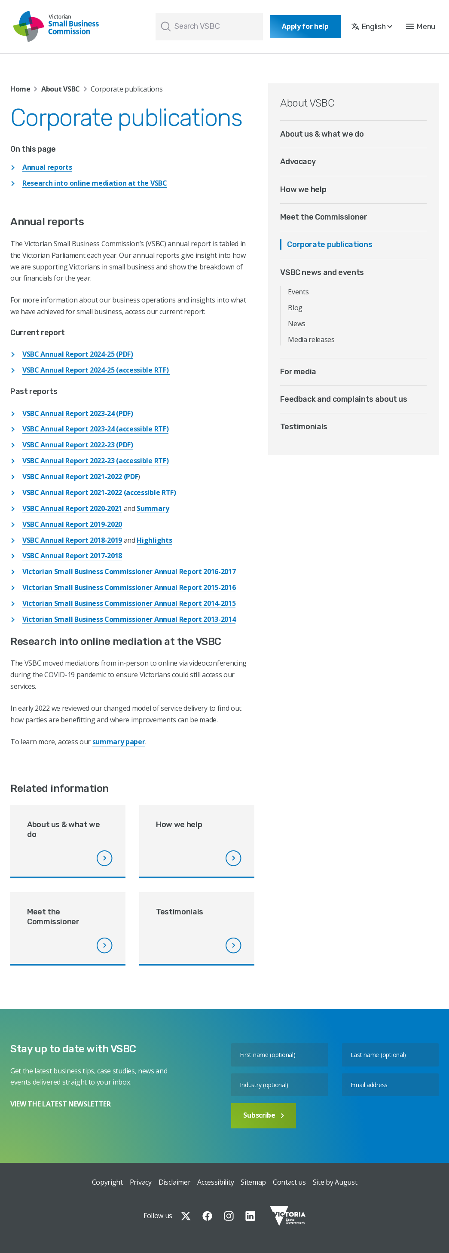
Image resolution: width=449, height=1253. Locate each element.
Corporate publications (329, 244)
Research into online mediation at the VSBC (94, 183)
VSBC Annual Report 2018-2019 (72, 540)
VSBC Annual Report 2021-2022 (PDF (80, 476)
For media (298, 371)
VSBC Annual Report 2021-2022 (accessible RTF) (99, 492)
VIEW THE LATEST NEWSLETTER (60, 1104)
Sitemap (253, 1182)
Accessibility (215, 1182)
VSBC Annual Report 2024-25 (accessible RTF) (96, 370)
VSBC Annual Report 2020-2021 (72, 508)
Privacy (141, 1182)
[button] (421, 27)
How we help (303, 189)
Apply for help (305, 26)
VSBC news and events (322, 272)
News (296, 323)
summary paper (118, 741)
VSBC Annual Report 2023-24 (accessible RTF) (95, 429)
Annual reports (47, 167)
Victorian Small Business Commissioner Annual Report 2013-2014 (128, 619)
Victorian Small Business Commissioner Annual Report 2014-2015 (128, 603)
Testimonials (303, 426)
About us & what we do (321, 134)
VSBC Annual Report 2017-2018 (72, 555)
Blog (295, 307)
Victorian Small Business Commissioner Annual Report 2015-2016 (128, 587)
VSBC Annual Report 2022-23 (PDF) (77, 444)
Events (298, 291)
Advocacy (297, 161)
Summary (153, 508)
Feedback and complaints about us (343, 399)
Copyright (107, 1182)
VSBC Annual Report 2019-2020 (72, 524)
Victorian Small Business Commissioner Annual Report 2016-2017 (128, 571)
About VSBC (60, 89)
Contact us (289, 1182)
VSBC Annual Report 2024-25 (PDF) (77, 354)
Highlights (154, 540)
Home (20, 89)
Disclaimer (175, 1182)
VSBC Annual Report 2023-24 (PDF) (77, 413)
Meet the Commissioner (323, 217)
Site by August (335, 1182)
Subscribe (263, 1115)
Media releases (311, 339)
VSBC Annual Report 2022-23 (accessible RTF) (95, 460)
